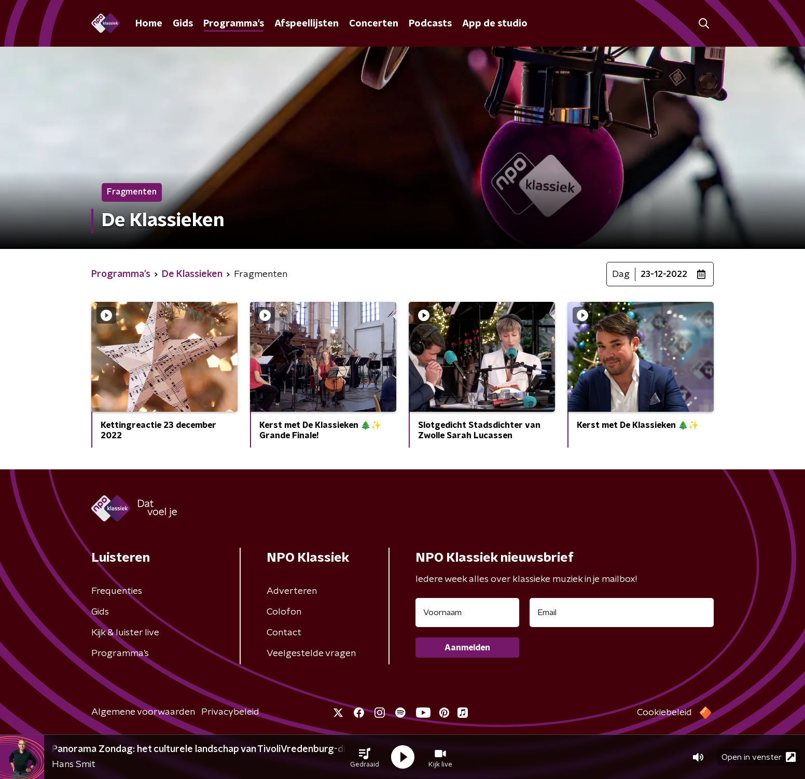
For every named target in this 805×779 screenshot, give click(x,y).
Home (148, 24)
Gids (183, 24)
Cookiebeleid (664, 712)
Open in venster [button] (758, 757)
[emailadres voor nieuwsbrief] (622, 612)
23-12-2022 (664, 274)
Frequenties (116, 591)
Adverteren (292, 591)
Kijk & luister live (125, 632)
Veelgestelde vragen (311, 653)
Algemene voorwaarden (143, 712)
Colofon (284, 612)
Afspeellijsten (306, 24)
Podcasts (430, 24)
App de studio (495, 24)
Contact (284, 632)
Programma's (233, 24)
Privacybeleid (230, 712)
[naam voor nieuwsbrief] (467, 612)
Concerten (373, 24)
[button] (364, 757)
